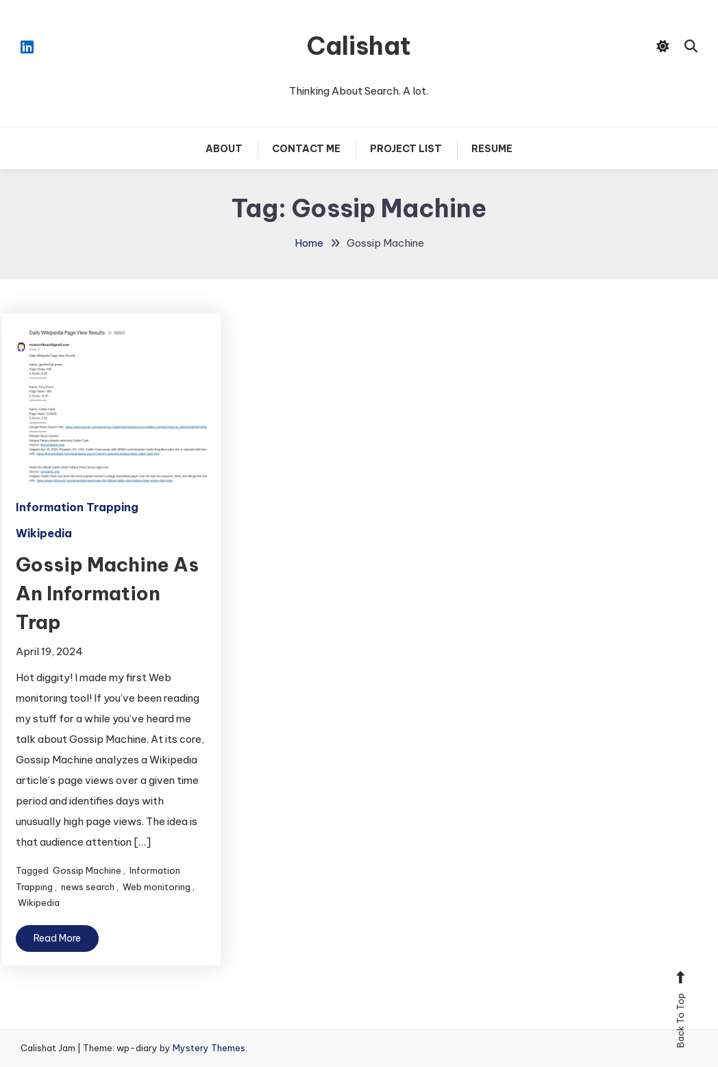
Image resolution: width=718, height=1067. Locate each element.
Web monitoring (156, 886)
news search (87, 886)
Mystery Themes (209, 1047)
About (224, 149)
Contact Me (306, 149)
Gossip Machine (87, 870)
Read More (57, 938)
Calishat (359, 46)
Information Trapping (77, 507)
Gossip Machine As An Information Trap (107, 593)
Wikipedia (44, 533)
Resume (491, 149)
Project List (406, 149)
